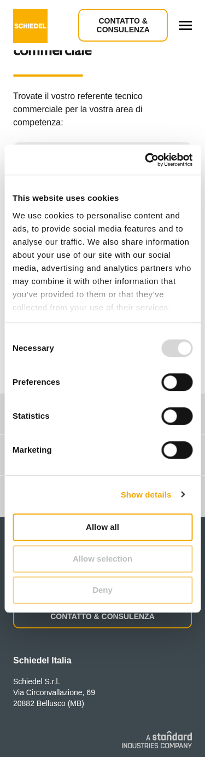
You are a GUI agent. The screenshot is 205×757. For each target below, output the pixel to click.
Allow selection (102, 558)
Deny (102, 589)
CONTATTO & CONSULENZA (102, 616)
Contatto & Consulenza (123, 25)
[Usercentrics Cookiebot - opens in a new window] (145, 160)
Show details (146, 494)
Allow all (102, 526)
